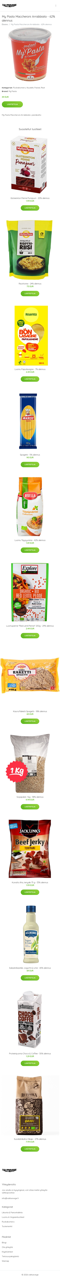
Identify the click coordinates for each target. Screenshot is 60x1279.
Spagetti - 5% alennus (30, 455)
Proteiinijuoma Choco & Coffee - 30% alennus (30, 1053)
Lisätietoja (12, 104)
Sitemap (5, 1261)
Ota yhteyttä (7, 1247)
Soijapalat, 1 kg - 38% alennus (30, 797)
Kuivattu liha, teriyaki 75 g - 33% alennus (30, 882)
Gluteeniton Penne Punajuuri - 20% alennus (30, 198)
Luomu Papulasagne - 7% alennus (30, 369)
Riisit (43, 87)
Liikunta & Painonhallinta (12, 1212)
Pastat (37, 87)
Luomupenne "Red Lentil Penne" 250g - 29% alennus (30, 626)
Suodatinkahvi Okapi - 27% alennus (30, 1139)
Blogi (4, 1242)
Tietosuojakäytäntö (10, 1256)
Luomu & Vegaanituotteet (13, 1217)
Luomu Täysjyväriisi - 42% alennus (30, 540)
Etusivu (5, 24)
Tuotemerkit (7, 1226)
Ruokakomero (19, 87)
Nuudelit (30, 87)
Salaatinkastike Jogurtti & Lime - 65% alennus (30, 968)
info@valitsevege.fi (10, 1198)
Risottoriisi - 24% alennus (30, 283)
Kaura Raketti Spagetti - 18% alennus (30, 711)
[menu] (56, 5)
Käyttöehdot (7, 1252)
